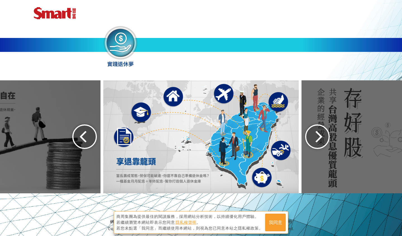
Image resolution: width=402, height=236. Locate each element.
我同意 (275, 222)
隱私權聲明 (186, 222)
